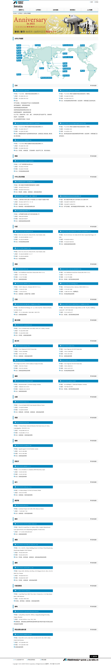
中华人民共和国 (68, 45)
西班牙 (19, 55)
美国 (82, 45)
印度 (42, 68)
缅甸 (65, 71)
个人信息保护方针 (19, 659)
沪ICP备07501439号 (55, 664)
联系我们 (72, 10)
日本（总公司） (68, 57)
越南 (65, 63)
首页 (92, 2)
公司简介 (38, 10)
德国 (19, 47)
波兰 (19, 60)
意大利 (19, 57)
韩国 (65, 53)
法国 (19, 53)
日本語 (96, 2)
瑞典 (19, 45)
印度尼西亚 (66, 68)
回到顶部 (93, 85)
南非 (19, 74)
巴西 (82, 70)
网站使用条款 (31, 659)
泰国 (65, 65)
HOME (15, 13)
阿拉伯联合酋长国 (46, 77)
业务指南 (55, 10)
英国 (19, 50)
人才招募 (89, 10)
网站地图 (44, 659)
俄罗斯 (37, 45)
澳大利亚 (66, 75)
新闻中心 (21, 10)
